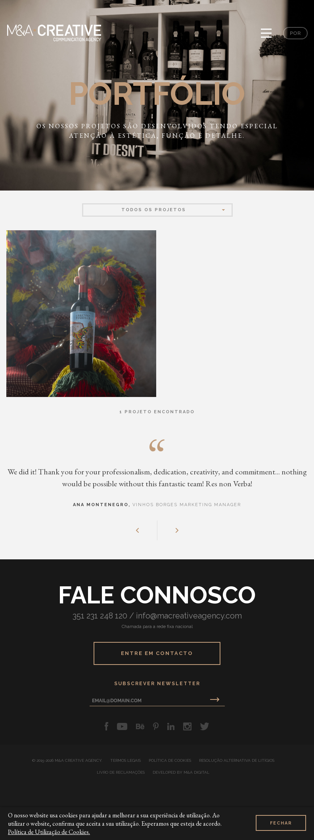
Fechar (281, 823)
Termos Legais (125, 761)
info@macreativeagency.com (189, 615)
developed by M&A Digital (181, 772)
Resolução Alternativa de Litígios (236, 761)
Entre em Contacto (157, 653)
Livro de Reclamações (121, 772)
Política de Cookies (170, 761)
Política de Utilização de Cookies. (49, 832)
